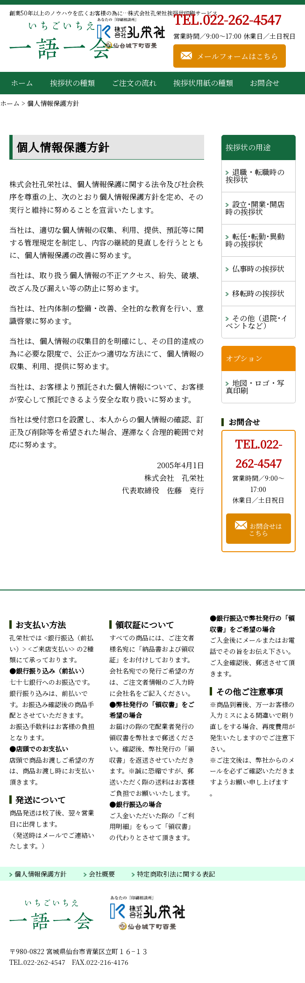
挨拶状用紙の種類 (203, 82)
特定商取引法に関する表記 (173, 873)
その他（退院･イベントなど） (257, 322)
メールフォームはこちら (229, 55)
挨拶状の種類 (72, 82)
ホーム (22, 82)
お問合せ (265, 82)
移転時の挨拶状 (258, 293)
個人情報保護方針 (38, 873)
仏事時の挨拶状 (258, 268)
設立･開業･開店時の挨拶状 (255, 208)
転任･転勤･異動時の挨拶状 (255, 240)
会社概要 (99, 873)
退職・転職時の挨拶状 (255, 176)
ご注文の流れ (134, 82)
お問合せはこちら (258, 528)
